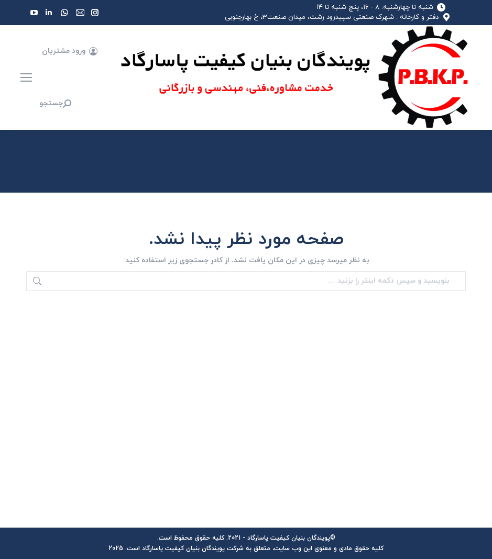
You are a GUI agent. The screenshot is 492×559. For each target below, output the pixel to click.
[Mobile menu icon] (26, 77)
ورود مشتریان (70, 51)
